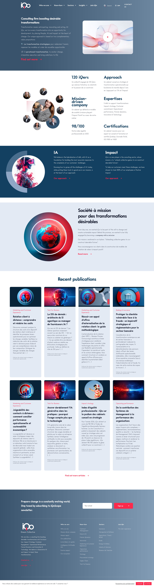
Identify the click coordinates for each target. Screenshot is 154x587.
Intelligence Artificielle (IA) (68, 546)
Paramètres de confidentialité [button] (125, 583)
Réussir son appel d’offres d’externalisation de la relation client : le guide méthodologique (94, 323)
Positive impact (65, 550)
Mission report (65, 535)
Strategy (82, 554)
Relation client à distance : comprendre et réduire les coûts (24, 320)
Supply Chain (84, 561)
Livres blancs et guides (68, 542)
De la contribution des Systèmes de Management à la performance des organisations (127, 414)
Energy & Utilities (104, 544)
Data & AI (83, 534)
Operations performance (84, 550)
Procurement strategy (87, 557)
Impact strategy (87, 403)
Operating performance (124, 403)
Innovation (83, 540)
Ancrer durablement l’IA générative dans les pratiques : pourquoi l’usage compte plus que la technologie (59, 414)
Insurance (102, 529)
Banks (100, 540)
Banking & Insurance (123, 310)
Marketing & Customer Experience (87, 545)
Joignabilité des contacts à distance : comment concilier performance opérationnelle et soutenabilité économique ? (23, 419)
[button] (108, 37)
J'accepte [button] (139, 583)
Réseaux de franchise (105, 550)
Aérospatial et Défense (106, 532)
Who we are (64, 529)
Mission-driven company (68, 532)
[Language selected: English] (117, 5)
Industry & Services (105, 547)
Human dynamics (85, 537)
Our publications (66, 538)
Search (109, 6)
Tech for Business (53, 310)
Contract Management (84, 530)
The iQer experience (124, 529)
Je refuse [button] (147, 583)
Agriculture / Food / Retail (105, 536)
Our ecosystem (65, 553)
